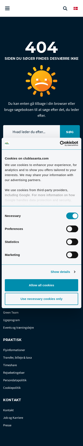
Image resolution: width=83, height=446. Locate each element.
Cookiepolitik (12, 388)
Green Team (10, 312)
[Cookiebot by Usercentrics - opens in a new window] (60, 143)
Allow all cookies (41, 285)
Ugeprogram (11, 320)
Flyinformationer (14, 350)
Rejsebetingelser (14, 373)
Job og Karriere (13, 418)
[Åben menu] (7, 8)
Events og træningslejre (18, 327)
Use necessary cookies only (41, 299)
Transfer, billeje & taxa (17, 357)
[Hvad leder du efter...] (31, 132)
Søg (70, 132)
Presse (7, 425)
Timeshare (10, 365)
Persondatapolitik (14, 380)
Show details (60, 272)
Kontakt (8, 410)
